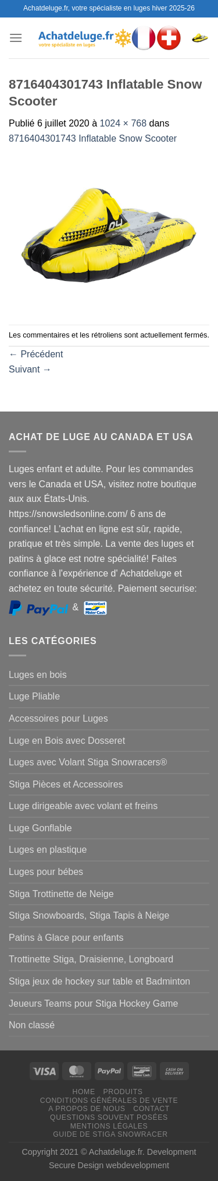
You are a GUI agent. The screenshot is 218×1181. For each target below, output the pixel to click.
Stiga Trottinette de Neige (61, 894)
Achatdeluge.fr (115, 1152)
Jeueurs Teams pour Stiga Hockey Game (93, 1003)
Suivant (30, 369)
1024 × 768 (123, 123)
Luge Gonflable (40, 828)
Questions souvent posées (109, 1117)
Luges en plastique (48, 850)
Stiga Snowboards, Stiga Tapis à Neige (89, 915)
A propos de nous (86, 1109)
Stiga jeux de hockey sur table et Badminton (99, 981)
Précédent (36, 354)
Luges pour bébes (46, 872)
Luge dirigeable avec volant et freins (83, 806)
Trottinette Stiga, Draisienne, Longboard (91, 959)
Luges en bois (38, 675)
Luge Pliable (34, 696)
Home (84, 1092)
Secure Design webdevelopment (109, 1165)
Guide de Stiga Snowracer (110, 1134)
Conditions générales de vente (109, 1100)
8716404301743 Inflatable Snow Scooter (93, 138)
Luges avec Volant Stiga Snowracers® (88, 762)
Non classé (32, 1025)
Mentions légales (109, 1126)
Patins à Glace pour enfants (66, 938)
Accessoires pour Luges (58, 718)
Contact (151, 1109)
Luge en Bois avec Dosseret (67, 741)
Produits (122, 1092)
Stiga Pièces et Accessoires (66, 784)
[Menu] (16, 37)
